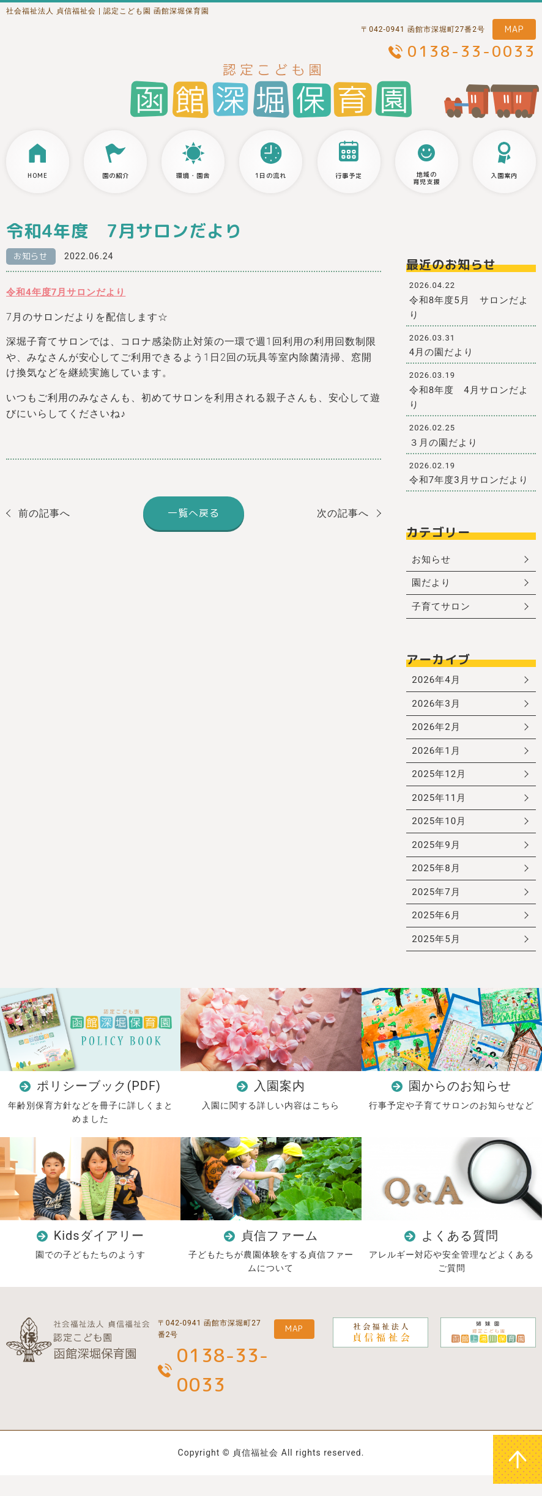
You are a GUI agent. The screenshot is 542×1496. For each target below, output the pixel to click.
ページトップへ (517, 1459)
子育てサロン (443, 609)
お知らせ (32, 256)
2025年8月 (438, 883)
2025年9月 (438, 858)
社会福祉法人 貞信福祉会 (51, 11)
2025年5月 (438, 958)
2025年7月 (438, 907)
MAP (514, 29)
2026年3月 (438, 709)
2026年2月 (438, 734)
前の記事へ (44, 514)
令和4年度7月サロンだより (69, 292)
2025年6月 (438, 932)
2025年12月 (441, 783)
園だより (433, 585)
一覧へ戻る (194, 513)
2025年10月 (441, 833)
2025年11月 (441, 808)
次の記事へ (343, 514)
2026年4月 (438, 684)
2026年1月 (438, 759)
